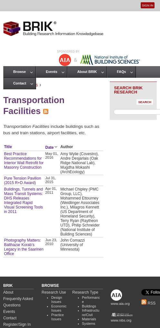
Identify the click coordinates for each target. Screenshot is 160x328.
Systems (88, 323)
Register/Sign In (17, 324)
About (8, 292)
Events (51, 72)
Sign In (147, 5)
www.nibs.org (121, 320)
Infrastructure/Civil (90, 312)
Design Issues (56, 300)
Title (8, 147)
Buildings (89, 306)
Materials (89, 319)
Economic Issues (58, 308)
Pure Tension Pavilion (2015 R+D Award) (22, 180)
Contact (19, 83)
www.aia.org (120, 304)
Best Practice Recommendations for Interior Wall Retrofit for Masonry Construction (23, 161)
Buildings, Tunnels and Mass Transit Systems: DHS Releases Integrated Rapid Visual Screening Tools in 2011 (23, 200)
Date (51, 147)
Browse (19, 72)
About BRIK (87, 72)
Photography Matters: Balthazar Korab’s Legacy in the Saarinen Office (23, 247)
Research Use (54, 292)
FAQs (121, 72)
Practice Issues (57, 317)
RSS (148, 303)
